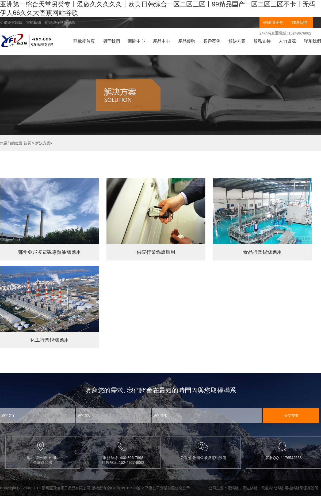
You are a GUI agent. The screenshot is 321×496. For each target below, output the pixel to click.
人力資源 (287, 41)
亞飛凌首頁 (84, 41)
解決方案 (237, 41)
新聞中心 (136, 41)
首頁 (27, 143)
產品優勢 (186, 41)
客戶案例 (211, 41)
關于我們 (111, 41)
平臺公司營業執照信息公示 (167, 488)
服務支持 (262, 41)
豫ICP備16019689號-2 (125, 488)
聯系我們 (299, 22)
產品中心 (161, 41)
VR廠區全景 (273, 22)
